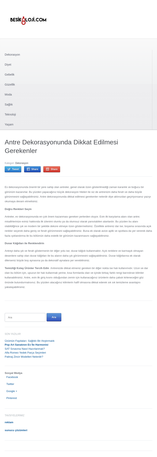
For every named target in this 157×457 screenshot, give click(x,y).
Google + (11, 391)
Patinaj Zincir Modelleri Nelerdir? (24, 356)
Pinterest (11, 398)
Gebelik (9, 74)
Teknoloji (10, 114)
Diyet (8, 64)
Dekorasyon (12, 54)
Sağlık (9, 104)
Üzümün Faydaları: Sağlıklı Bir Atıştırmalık (29, 340)
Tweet (15, 169)
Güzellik (10, 84)
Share (34, 169)
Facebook (12, 377)
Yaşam (9, 124)
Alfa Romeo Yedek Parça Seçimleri (25, 352)
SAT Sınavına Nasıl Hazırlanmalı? (25, 348)
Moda (8, 94)
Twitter (10, 384)
